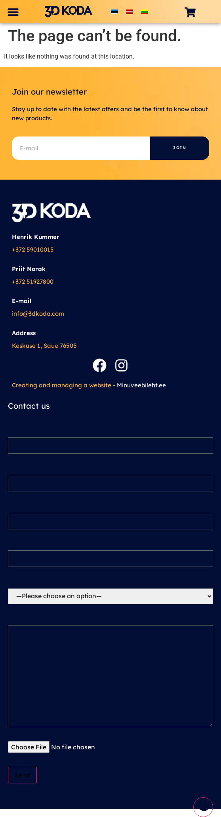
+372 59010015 (33, 249)
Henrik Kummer (35, 237)
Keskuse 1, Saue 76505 (44, 345)
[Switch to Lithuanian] (144, 11)
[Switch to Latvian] (129, 11)
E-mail (21, 301)
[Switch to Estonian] (114, 11)
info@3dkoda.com (38, 313)
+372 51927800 (32, 281)
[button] (13, 12)
